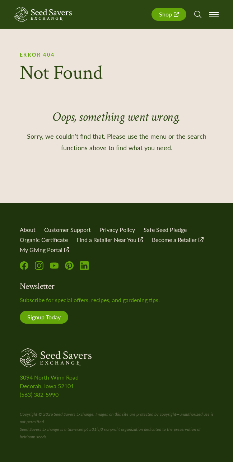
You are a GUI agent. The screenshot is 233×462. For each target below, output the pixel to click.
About (28, 229)
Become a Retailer (178, 239)
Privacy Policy (117, 229)
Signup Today (44, 317)
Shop (169, 14)
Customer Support (67, 229)
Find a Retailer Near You (109, 239)
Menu (214, 14)
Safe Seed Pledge (165, 229)
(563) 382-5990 (39, 394)
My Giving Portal (44, 250)
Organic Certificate (44, 239)
